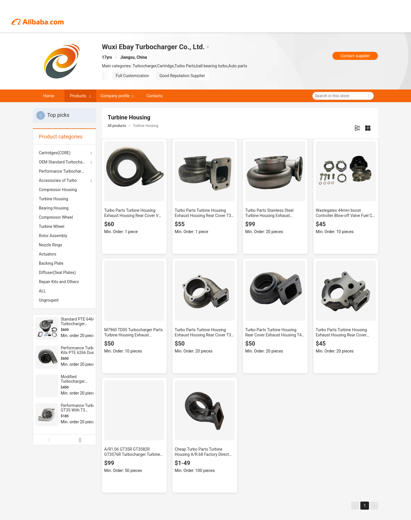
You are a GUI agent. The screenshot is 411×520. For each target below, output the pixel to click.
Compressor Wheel (56, 217)
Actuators (47, 254)
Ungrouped (48, 300)
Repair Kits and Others (59, 281)
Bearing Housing (53, 208)
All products (117, 126)
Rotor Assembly (53, 235)
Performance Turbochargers (64, 171)
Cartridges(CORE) (55, 153)
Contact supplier (355, 56)
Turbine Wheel (51, 226)
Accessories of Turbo (58, 180)
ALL (42, 291)
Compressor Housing (58, 189)
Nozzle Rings (50, 245)
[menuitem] (64, 171)
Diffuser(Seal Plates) (57, 272)
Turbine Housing (53, 199)
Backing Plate (51, 263)
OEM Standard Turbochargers (64, 162)
